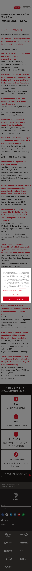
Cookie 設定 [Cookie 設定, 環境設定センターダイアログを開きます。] (16, 294)
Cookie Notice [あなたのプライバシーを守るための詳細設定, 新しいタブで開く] (22, 287)
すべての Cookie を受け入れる (16, 299)
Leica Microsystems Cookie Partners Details (13, 290)
